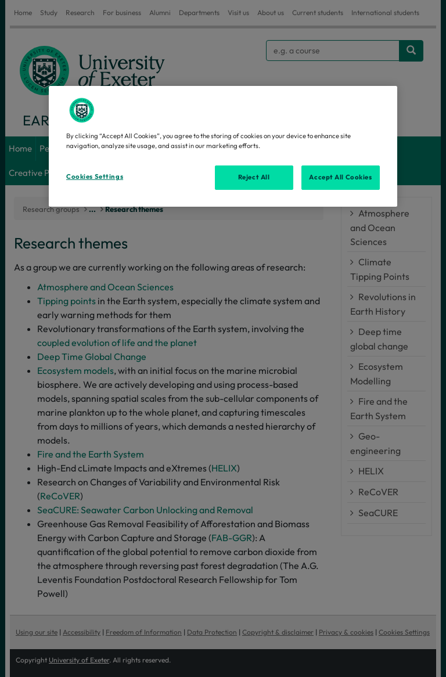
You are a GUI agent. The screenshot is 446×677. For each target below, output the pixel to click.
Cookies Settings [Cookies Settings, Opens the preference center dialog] (94, 176)
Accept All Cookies (340, 177)
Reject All (254, 177)
